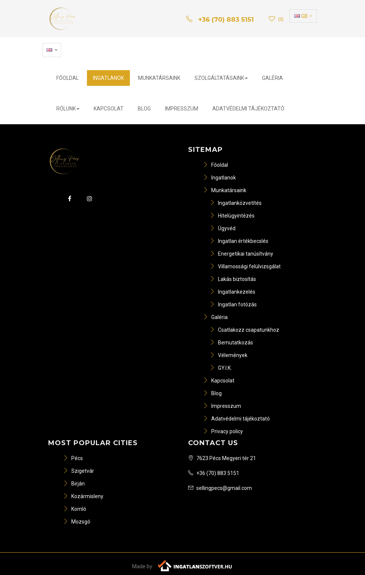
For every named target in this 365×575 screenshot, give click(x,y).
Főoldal (67, 78)
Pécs (73, 458)
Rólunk (67, 109)
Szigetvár (78, 471)
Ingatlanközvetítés (236, 203)
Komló (74, 509)
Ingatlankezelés (232, 292)
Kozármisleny (83, 496)
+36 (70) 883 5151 (213, 473)
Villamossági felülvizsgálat (245, 266)
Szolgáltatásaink (221, 78)
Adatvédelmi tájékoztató (248, 109)
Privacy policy (223, 431)
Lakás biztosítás (233, 279)
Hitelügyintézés (232, 216)
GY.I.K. (221, 368)
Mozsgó (76, 522)
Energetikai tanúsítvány (241, 254)
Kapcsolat (109, 109)
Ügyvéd (222, 228)
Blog (144, 109)
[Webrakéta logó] (195, 565)
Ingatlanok (108, 78)
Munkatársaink (159, 78)
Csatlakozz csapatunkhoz (244, 330)
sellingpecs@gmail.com (220, 488)
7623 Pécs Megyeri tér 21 (222, 458)
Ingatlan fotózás (233, 304)
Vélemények (228, 355)
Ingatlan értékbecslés (239, 241)
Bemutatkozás (231, 343)
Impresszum (181, 109)
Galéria (272, 78)
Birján (74, 484)
